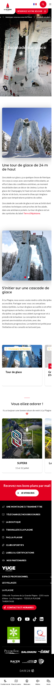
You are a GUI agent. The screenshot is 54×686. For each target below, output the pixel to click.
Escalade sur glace (44, 17)
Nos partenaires (14, 560)
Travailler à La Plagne (17, 529)
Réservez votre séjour (31, 11)
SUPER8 (22, 463)
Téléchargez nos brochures (21, 514)
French (35, 4)
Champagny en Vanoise (18, 349)
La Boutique (11, 522)
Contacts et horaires (20, 607)
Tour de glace (13, 372)
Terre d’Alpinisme (32, 213)
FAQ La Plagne (12, 537)
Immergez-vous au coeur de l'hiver (20, 17)
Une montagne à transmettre (22, 506)
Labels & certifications (18, 552)
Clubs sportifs (13, 545)
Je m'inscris (27, 493)
